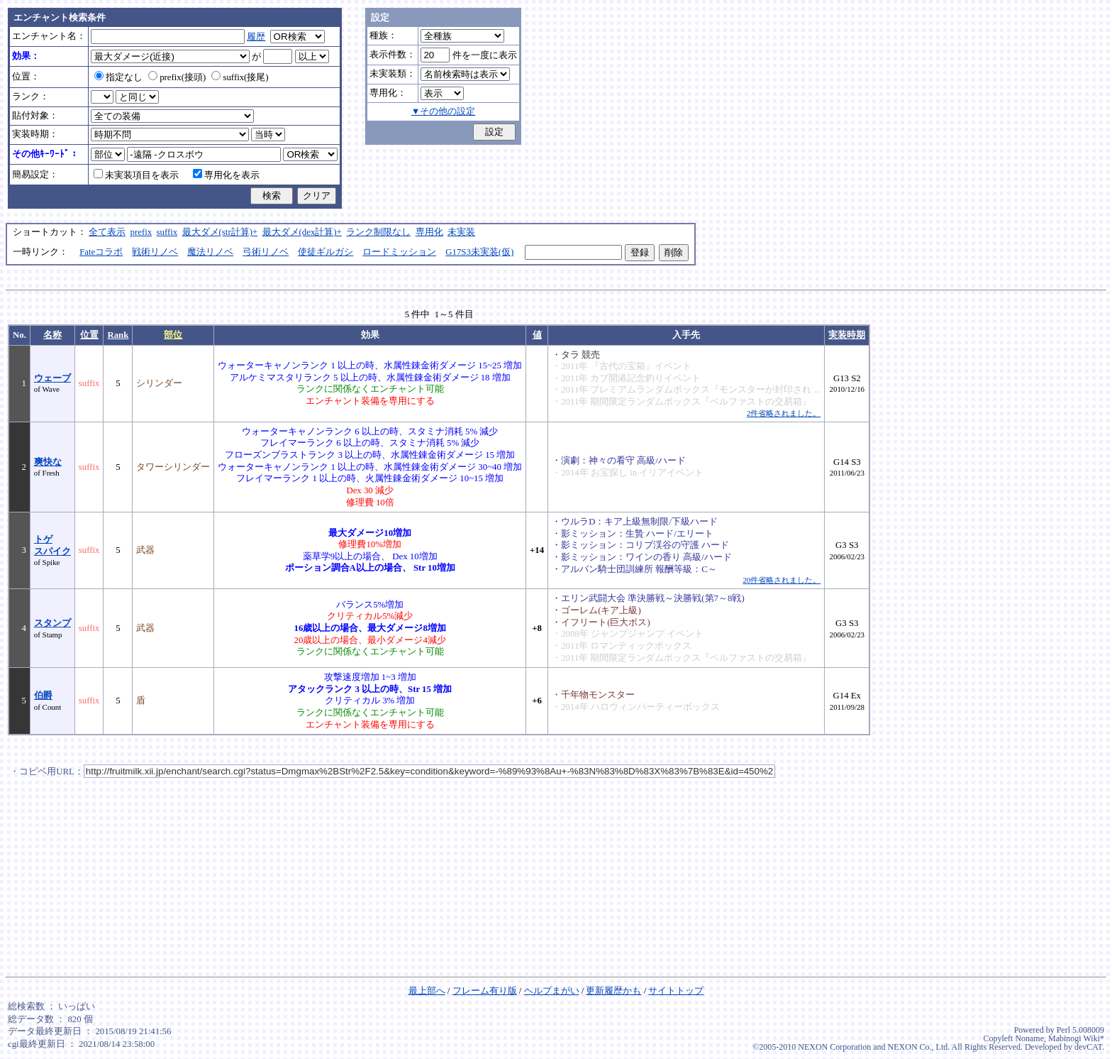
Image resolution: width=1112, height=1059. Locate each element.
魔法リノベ (210, 252)
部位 (173, 335)
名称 (52, 335)
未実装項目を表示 (136, 175)
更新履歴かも (613, 991)
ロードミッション (399, 252)
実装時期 (846, 335)
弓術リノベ (266, 252)
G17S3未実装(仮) (479, 252)
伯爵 (43, 696)
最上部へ (426, 991)
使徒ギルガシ (325, 252)
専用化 (429, 232)
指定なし (118, 77)
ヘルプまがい (551, 991)
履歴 (256, 37)
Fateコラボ (101, 252)
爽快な (48, 462)
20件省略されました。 (782, 580)
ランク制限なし (378, 232)
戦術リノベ (155, 252)
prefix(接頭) (177, 77)
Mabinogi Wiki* (1076, 1038)
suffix (167, 232)
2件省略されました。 (784, 413)
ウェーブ (52, 378)
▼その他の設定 (443, 111)
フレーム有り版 (484, 991)
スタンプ (52, 623)
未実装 (461, 232)
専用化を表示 (226, 175)
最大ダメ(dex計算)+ (302, 232)
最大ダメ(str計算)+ (220, 232)
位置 (89, 335)
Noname (1029, 1038)
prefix (141, 232)
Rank (117, 335)
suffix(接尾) (239, 77)
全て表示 (107, 232)
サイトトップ (676, 991)
